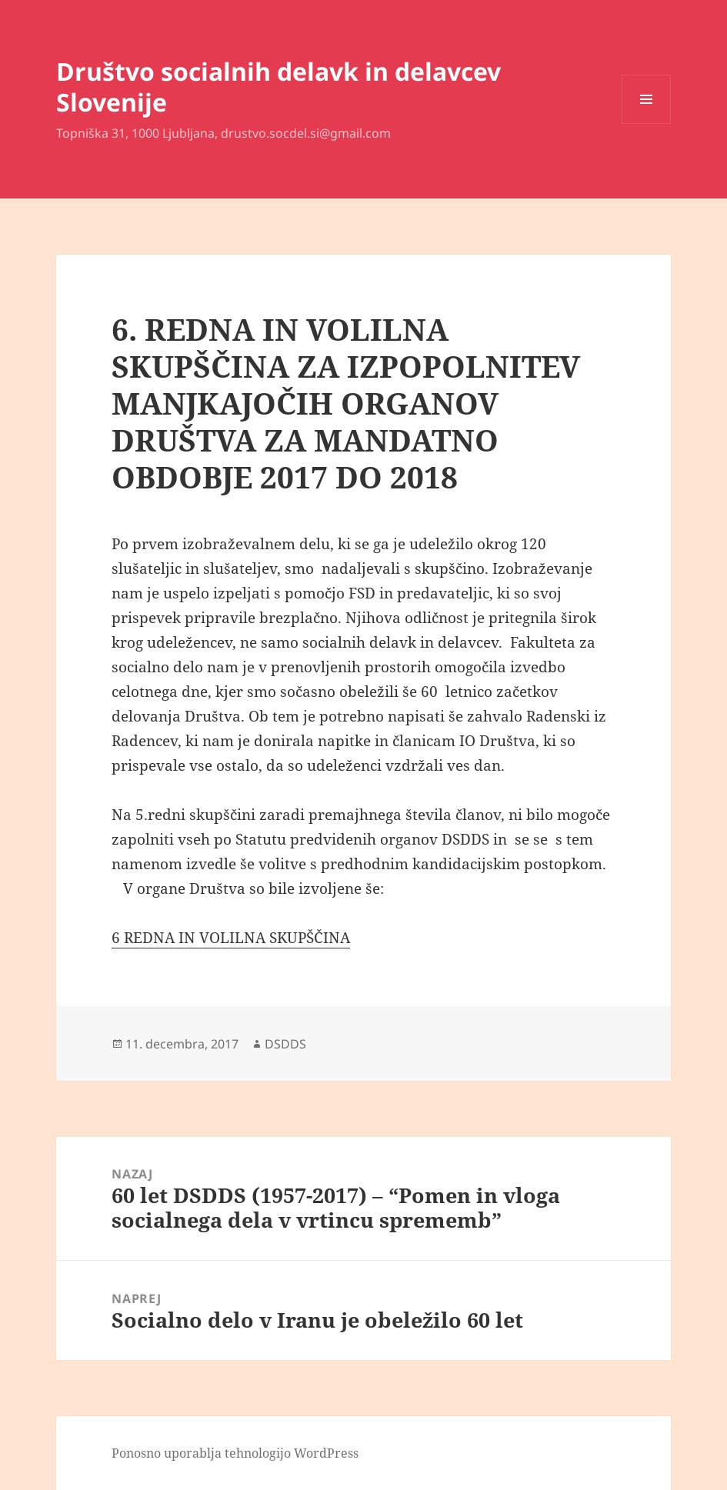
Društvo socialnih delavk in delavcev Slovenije (278, 86)
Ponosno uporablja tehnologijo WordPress (235, 1453)
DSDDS (285, 1043)
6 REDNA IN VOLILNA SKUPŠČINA (231, 938)
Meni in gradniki (646, 123)
